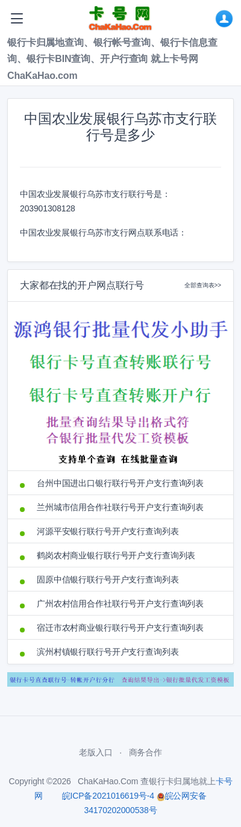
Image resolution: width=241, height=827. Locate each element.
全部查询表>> (202, 285)
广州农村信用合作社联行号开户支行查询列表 (120, 603)
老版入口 (95, 752)
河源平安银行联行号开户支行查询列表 (108, 531)
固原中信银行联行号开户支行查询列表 (108, 579)
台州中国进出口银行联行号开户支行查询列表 (120, 483)
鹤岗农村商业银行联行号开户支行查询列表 (116, 555)
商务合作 (145, 752)
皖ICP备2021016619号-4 (108, 795)
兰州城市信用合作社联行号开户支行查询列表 (120, 507)
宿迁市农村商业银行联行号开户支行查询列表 (120, 627)
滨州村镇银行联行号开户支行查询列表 (108, 652)
